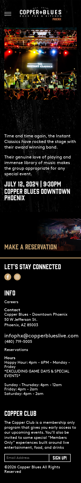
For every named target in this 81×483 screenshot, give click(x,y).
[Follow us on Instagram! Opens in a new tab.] (17, 276)
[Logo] (40, 14)
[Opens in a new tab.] (40, 350)
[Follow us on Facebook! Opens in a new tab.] (7, 276)
